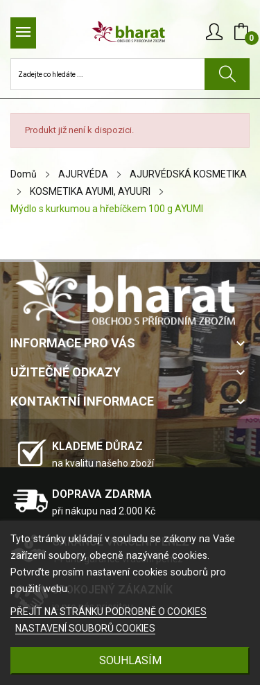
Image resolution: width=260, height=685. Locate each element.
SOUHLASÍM (130, 660)
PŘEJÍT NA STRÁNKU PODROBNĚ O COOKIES (108, 611)
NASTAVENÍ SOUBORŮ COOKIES (85, 628)
